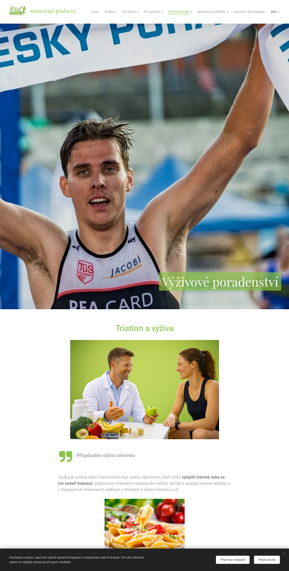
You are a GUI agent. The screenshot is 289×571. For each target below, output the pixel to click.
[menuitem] (95, 12)
